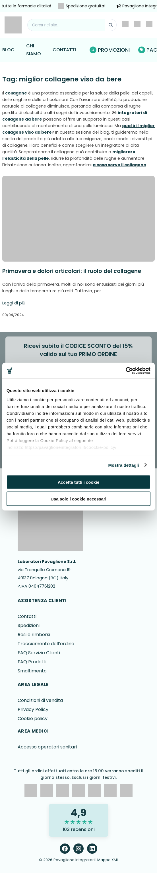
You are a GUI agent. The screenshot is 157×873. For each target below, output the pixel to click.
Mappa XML (107, 859)
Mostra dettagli (123, 464)
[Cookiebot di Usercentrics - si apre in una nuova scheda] (125, 370)
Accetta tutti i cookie (79, 482)
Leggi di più (13, 303)
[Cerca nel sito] (66, 25)
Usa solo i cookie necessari (78, 498)
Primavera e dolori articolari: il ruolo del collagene (71, 271)
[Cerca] (110, 25)
